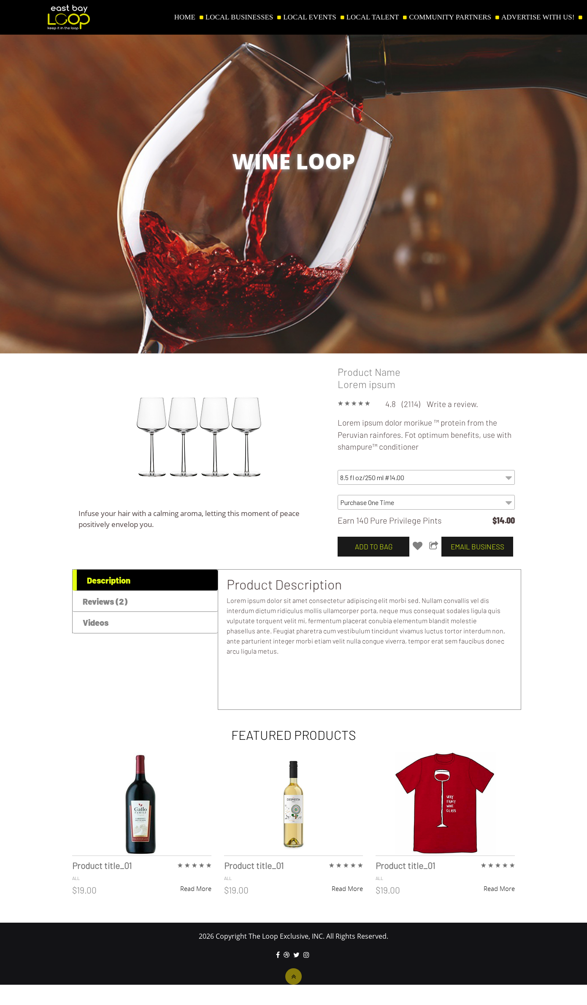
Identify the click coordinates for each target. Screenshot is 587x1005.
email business (477, 546)
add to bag (373, 546)
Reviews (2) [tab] (105, 601)
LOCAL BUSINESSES (239, 17)
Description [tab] (108, 580)
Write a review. (452, 404)
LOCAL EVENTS (309, 17)
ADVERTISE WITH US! (537, 17)
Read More (195, 888)
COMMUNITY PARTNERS (450, 17)
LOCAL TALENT (372, 17)
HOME (184, 17)
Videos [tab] (95, 622)
